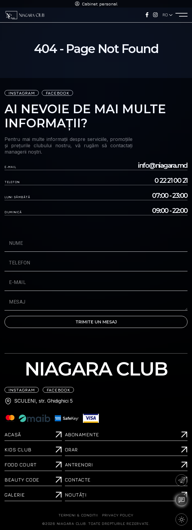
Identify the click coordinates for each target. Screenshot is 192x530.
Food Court (20, 464)
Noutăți (76, 494)
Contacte (78, 479)
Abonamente (82, 434)
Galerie (15, 494)
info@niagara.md (162, 166)
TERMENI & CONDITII (78, 515)
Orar (71, 449)
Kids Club (18, 449)
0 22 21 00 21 (170, 181)
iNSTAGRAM (21, 92)
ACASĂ (13, 434)
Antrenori (79, 464)
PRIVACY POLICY (117, 515)
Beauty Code (22, 479)
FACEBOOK (57, 92)
